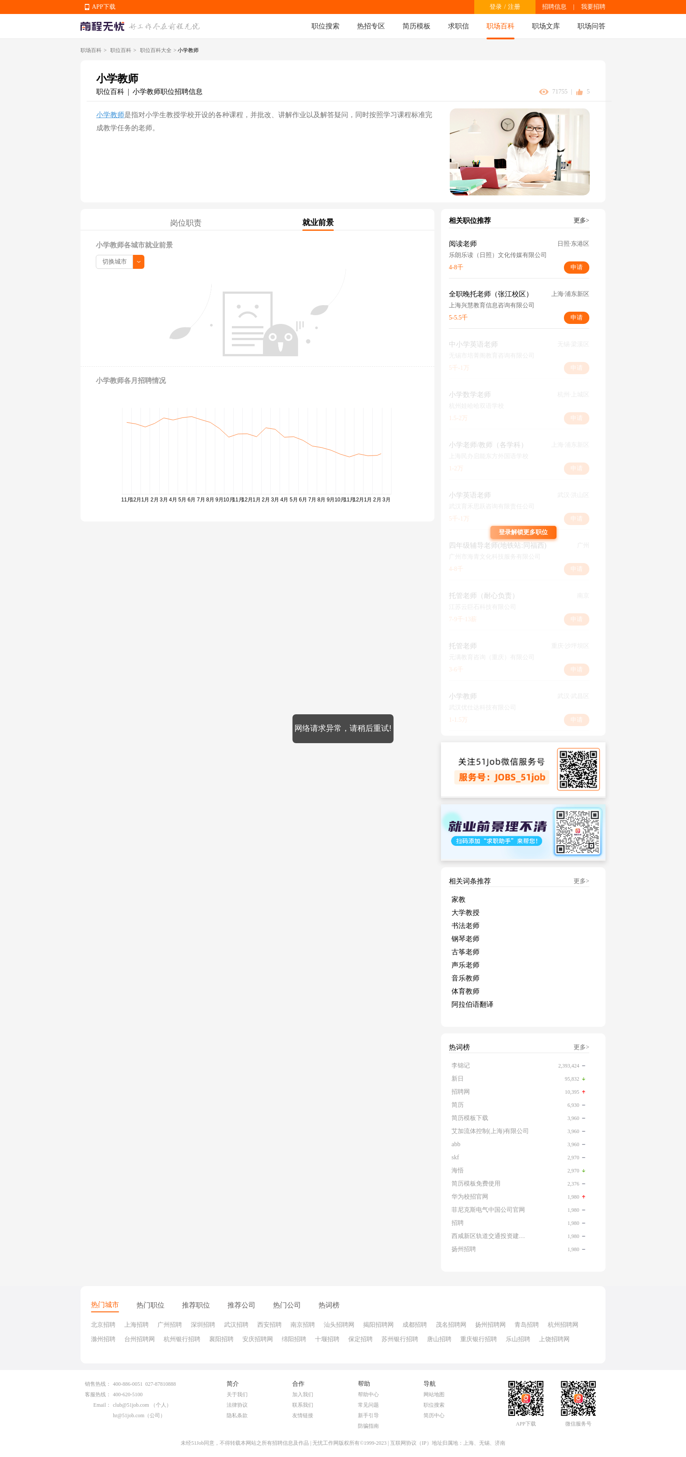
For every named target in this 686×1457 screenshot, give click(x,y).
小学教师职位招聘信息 (168, 91)
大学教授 (466, 912)
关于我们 (237, 1394)
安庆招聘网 (257, 1339)
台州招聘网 (139, 1339)
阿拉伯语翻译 (473, 1004)
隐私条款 (237, 1415)
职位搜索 (326, 26)
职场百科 (500, 26)
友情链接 (302, 1415)
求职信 (458, 26)
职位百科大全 (156, 50)
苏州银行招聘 (400, 1339)
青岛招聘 (526, 1324)
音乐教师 (466, 978)
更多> (581, 220)
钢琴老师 (466, 938)
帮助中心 (368, 1394)
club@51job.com (131, 1405)
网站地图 (434, 1394)
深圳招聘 (203, 1324)
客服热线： (98, 1394)
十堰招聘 (327, 1339)
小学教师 (110, 114)
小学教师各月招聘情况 (131, 380)
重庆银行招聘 (478, 1339)
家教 (459, 899)
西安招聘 (269, 1324)
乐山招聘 (518, 1339)
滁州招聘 (103, 1339)
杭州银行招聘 (182, 1339)
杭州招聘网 (563, 1324)
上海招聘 (136, 1324)
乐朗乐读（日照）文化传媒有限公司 (498, 255)
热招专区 (371, 26)
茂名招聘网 (451, 1324)
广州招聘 (170, 1324)
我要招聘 (593, 6)
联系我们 (302, 1405)
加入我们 (302, 1394)
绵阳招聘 (294, 1339)
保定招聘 (360, 1339)
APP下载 (104, 6)
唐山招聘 (439, 1339)
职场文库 (546, 26)
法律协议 (237, 1405)
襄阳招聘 (221, 1339)
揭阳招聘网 (378, 1324)
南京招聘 (302, 1324)
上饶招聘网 (554, 1339)
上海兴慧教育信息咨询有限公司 (492, 305)
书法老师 (466, 925)
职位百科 (120, 50)
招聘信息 (554, 6)
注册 (514, 6)
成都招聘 (414, 1324)
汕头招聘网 (339, 1324)
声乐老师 (466, 965)
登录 (496, 6)
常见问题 (368, 1405)
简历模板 (416, 26)
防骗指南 (368, 1426)
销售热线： (98, 1384)
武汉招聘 (236, 1324)
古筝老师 (466, 952)
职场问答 (592, 26)
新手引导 (368, 1415)
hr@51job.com (128, 1415)
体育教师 (466, 991)
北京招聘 (103, 1324)
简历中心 (434, 1415)
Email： (102, 1405)
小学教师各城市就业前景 (134, 245)
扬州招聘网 (490, 1324)
